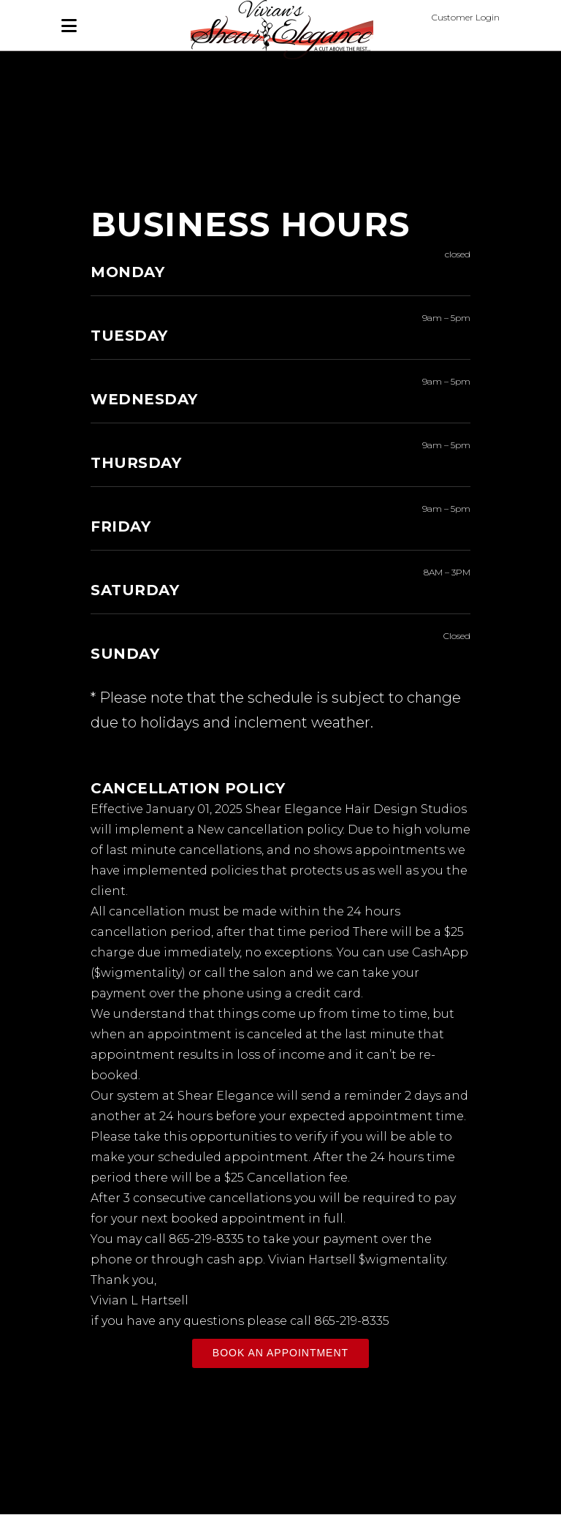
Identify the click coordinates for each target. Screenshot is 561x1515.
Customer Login (466, 17)
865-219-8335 (206, 1239)
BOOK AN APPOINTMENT (280, 1353)
